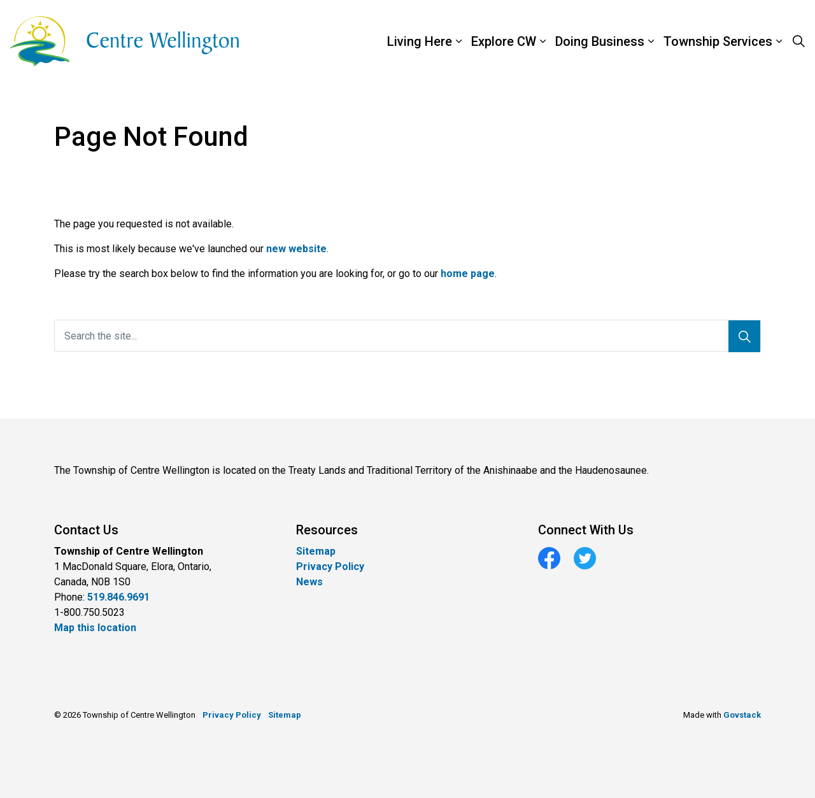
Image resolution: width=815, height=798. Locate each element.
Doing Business (599, 41)
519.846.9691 (118, 597)
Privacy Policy (330, 566)
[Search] (744, 336)
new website (296, 249)
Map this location (95, 628)
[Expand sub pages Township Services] (808, 41)
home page (468, 273)
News (309, 582)
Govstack (742, 715)
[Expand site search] (798, 41)
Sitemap (316, 551)
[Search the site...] (407, 336)
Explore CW (503, 41)
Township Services (717, 41)
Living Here (419, 41)
